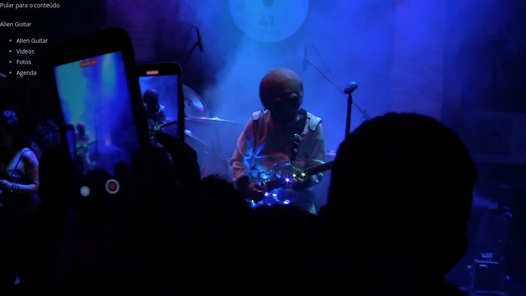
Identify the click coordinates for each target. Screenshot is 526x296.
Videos (25, 51)
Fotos (23, 62)
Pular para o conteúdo (30, 5)
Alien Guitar (32, 40)
